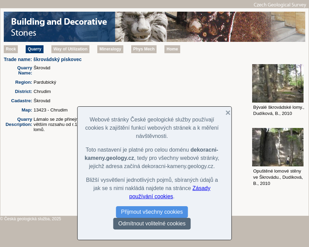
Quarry (34, 49)
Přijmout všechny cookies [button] (152, 212)
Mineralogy (110, 49)
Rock (11, 49)
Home (172, 49)
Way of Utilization (70, 49)
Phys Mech (144, 49)
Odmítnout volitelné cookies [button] (152, 223)
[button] (225, 113)
